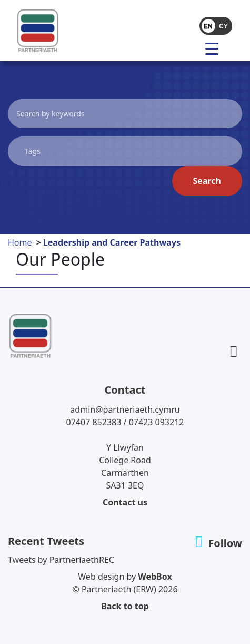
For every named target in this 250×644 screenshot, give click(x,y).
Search (207, 181)
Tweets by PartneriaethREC (61, 559)
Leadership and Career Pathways (112, 242)
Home (20, 242)
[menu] (215, 48)
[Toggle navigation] (190, 48)
